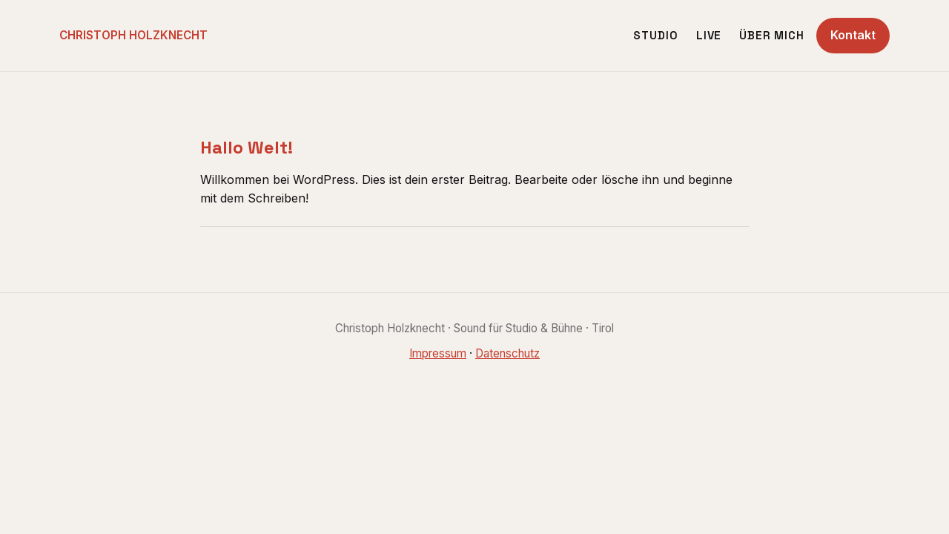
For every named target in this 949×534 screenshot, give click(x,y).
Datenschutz (507, 353)
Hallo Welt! (246, 148)
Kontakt (853, 34)
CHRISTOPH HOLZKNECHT (133, 35)
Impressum (437, 353)
